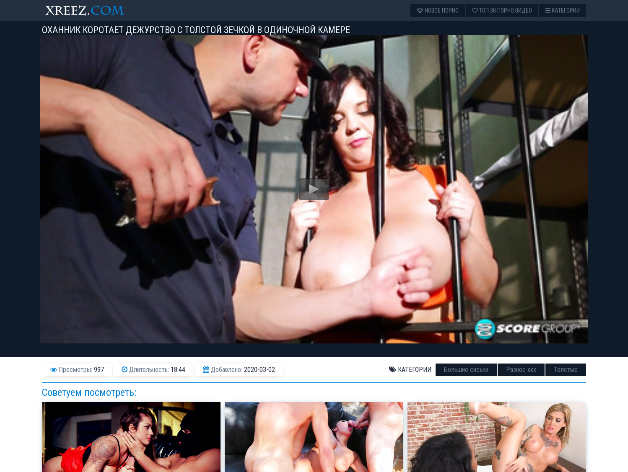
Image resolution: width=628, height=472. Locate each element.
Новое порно (438, 10)
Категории (562, 10)
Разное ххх (521, 370)
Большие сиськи (466, 370)
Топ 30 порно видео (502, 10)
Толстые (566, 370)
